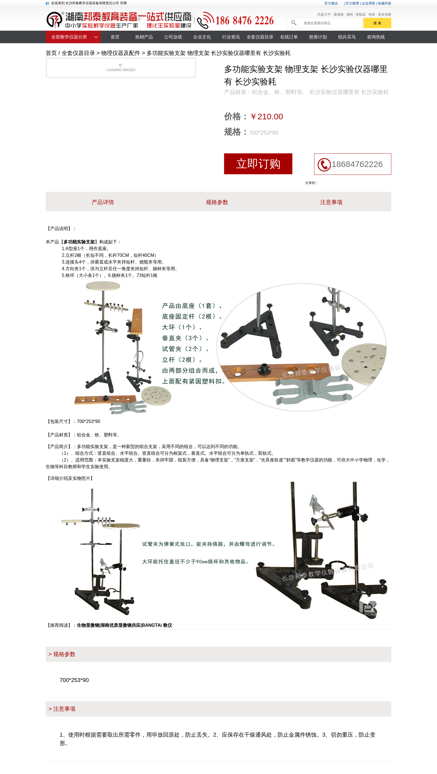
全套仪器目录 (78, 53)
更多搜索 (384, 14)
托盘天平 (324, 14)
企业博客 (368, 3)
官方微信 (331, 3)
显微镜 (339, 14)
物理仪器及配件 (120, 53)
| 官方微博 (351, 3)
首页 (51, 53)
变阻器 (361, 14)
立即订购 (258, 164)
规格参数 (217, 202)
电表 (372, 14)
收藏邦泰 (384, 3)
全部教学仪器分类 (69, 37)
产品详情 (103, 202)
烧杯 (350, 14)
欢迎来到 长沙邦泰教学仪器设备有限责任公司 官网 (89, 3)
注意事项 (331, 202)
